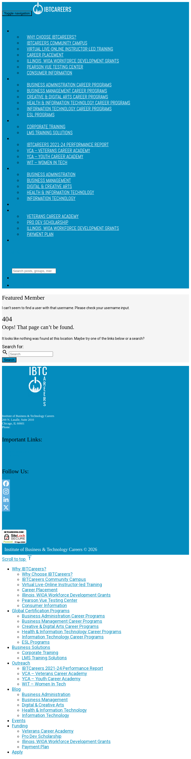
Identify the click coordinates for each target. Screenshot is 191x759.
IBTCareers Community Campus (54, 579)
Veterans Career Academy (48, 731)
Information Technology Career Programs (69, 109)
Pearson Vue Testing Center (49, 600)
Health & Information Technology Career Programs (71, 631)
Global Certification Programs (41, 610)
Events (19, 204)
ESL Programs (40, 115)
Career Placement (39, 589)
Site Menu (15, 252)
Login (21, 285)
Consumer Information (49, 73)
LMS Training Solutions (50, 133)
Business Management (45, 699)
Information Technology (51, 199)
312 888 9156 (19, 427)
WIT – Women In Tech (47, 163)
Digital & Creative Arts (43, 704)
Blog (16, 169)
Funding (20, 210)
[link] (95, 520)
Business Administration (46, 694)
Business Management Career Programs (62, 621)
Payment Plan (40, 234)
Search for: (13, 346)
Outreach (21, 139)
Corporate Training (40, 652)
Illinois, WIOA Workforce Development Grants (73, 228)
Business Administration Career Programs (63, 616)
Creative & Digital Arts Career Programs (60, 626)
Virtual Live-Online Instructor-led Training (70, 49)
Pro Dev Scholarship (41, 736)
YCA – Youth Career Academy (51, 678)
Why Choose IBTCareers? (47, 574)
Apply (17, 240)
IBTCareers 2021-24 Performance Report (62, 668)
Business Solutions (31, 647)
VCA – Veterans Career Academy (54, 673)
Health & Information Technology (54, 710)
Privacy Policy (11, 455)
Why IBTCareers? (29, 568)
